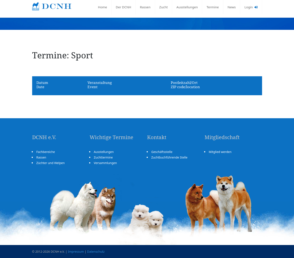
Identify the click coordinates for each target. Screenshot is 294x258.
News (232, 7)
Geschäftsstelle (161, 152)
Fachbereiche (45, 152)
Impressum (76, 251)
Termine (213, 7)
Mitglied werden (220, 152)
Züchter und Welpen (50, 163)
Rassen (145, 7)
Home (102, 7)
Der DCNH (123, 7)
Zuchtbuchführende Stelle (169, 157)
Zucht (163, 7)
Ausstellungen (187, 7)
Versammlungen (105, 163)
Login (250, 7)
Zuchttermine (103, 157)
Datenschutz (96, 251)
